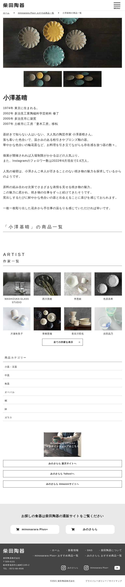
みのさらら (69, 567)
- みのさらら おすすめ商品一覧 (103, 555)
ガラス (8, 417)
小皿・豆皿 (11, 366)
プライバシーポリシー (96, 581)
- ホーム (55, 550)
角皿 (7, 383)
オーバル (9, 392)
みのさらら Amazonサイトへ (62, 484)
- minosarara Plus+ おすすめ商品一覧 (56, 555)
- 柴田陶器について (110, 550)
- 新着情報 (72, 550)
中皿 (7, 375)
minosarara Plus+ (96, 567)
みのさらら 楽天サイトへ (62, 463)
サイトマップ (115, 581)
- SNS (89, 550)
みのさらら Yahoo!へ (62, 473)
